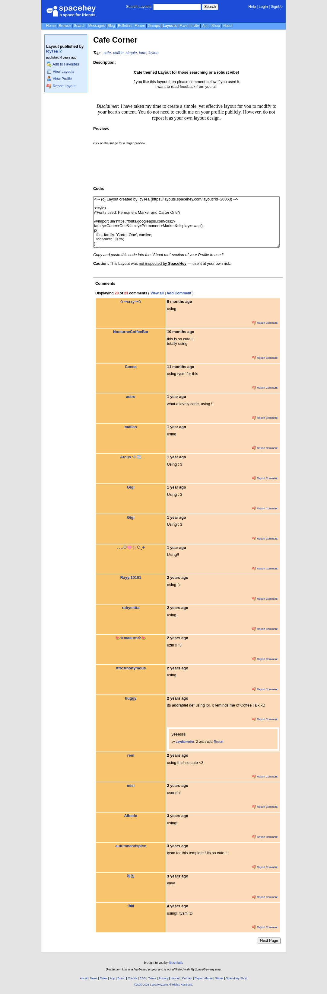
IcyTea (54, 51)
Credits (132, 978)
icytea (153, 52)
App (205, 26)
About (227, 26)
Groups (154, 26)
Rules (103, 978)
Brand (121, 978)
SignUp (277, 7)
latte (142, 52)
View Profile (59, 79)
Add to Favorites (62, 64)
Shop (215, 26)
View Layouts (60, 71)
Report (218, 741)
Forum (140, 26)
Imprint (175, 978)
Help (252, 7)
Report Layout (60, 86)
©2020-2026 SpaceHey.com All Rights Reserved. (163, 984)
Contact (187, 978)
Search (210, 7)
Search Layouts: (139, 7)
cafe (107, 52)
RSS (143, 978)
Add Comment (179, 293)
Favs (183, 26)
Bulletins (125, 26)
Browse (65, 26)
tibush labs (175, 962)
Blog (111, 26)
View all (157, 293)
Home (51, 26)
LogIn (263, 7)
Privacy (163, 978)
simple (131, 52)
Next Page (269, 940)
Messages (96, 26)
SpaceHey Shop (236, 978)
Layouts (170, 26)
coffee (118, 52)
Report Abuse (203, 978)
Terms (152, 978)
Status (219, 978)
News (93, 978)
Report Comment (265, 322)
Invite (194, 26)
